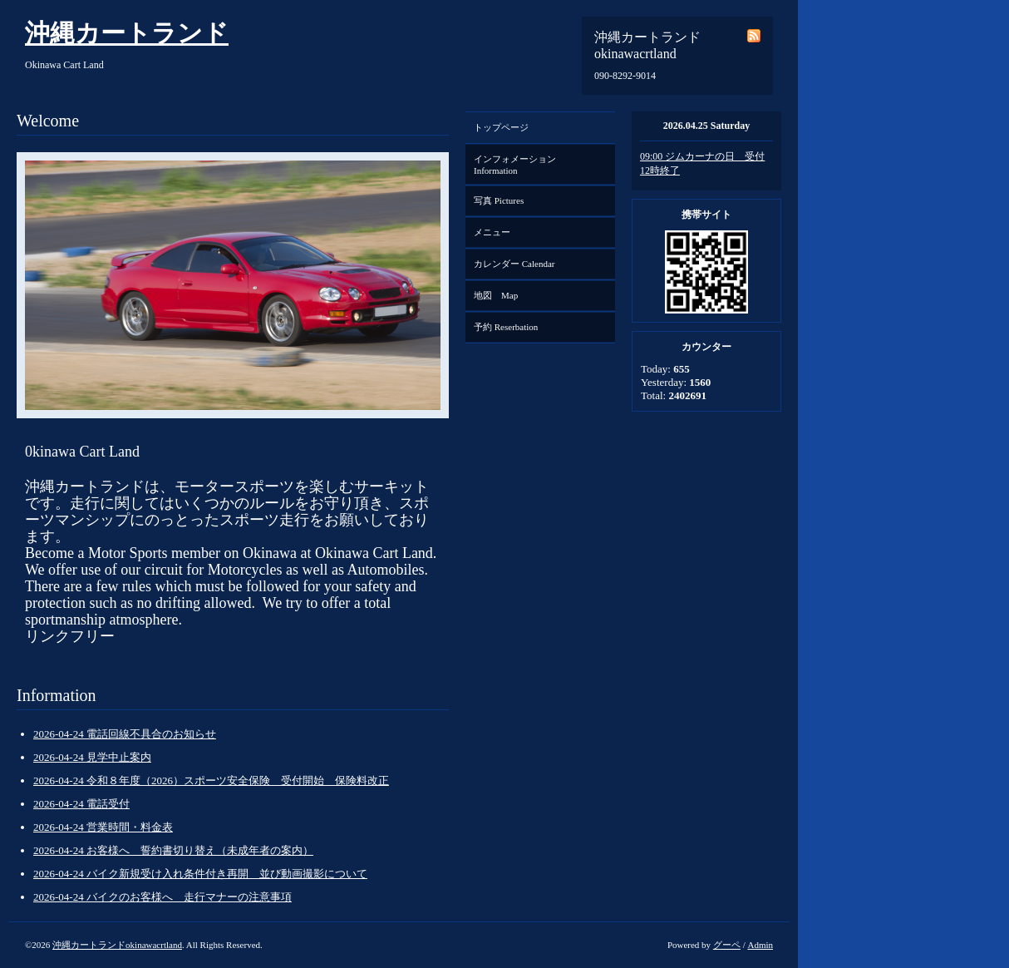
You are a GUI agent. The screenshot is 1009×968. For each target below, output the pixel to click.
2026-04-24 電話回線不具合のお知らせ (124, 734)
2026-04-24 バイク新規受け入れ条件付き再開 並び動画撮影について (200, 873)
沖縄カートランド (127, 33)
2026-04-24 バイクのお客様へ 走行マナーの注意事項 (162, 897)
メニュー (492, 232)
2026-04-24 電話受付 (81, 804)
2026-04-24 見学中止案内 (92, 757)
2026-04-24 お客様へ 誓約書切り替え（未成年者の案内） (173, 850)
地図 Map (496, 295)
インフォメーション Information (519, 164)
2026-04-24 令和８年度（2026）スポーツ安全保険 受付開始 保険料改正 (211, 780)
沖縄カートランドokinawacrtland (117, 945)
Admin (760, 945)
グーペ (727, 945)
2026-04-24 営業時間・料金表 (103, 827)
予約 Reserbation (506, 327)
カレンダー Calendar (514, 264)
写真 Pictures (499, 200)
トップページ (501, 127)
